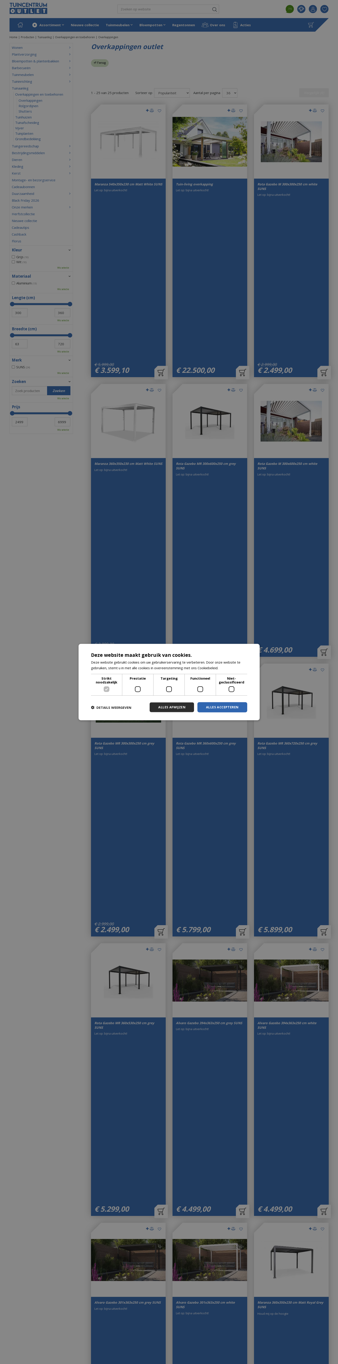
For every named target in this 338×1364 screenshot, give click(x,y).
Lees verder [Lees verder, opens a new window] (228, 667)
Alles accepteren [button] (222, 707)
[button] (111, 707)
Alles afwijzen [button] (171, 707)
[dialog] (169, 682)
